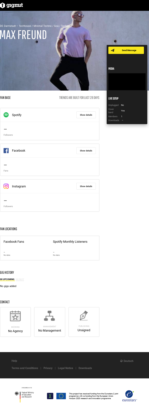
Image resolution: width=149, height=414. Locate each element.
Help (14, 360)
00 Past (20, 279)
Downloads (85, 368)
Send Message (129, 50)
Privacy (48, 368)
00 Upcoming (7, 279)
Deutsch (128, 361)
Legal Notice (65, 368)
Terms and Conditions (25, 368)
